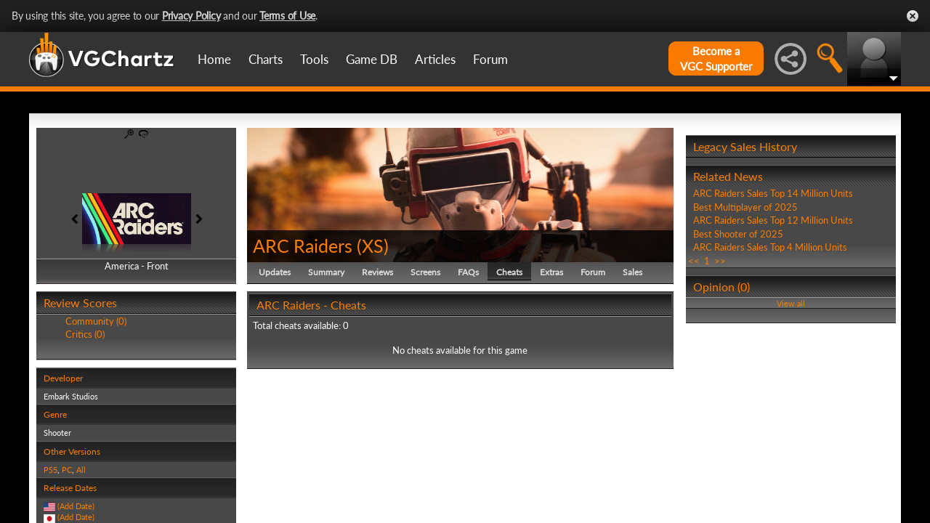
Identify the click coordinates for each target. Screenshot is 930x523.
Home (214, 59)
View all (791, 303)
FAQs (468, 272)
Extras (551, 272)
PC (67, 469)
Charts (265, 59)
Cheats (509, 272)
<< (694, 261)
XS (373, 245)
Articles (435, 59)
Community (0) (95, 321)
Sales (632, 272)
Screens (425, 272)
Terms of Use (287, 15)
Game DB (371, 59)
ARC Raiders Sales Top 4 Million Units (770, 247)
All (81, 469)
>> (720, 261)
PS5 (50, 469)
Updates (275, 272)
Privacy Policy (191, 15)
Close (912, 16)
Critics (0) (85, 334)
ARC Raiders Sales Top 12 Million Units (773, 220)
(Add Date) (75, 506)
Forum (490, 59)
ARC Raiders (302, 245)
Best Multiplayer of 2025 (745, 207)
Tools (314, 59)
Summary (326, 272)
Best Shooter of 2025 (738, 234)
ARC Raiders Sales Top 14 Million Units (773, 193)
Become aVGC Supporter (716, 58)
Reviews (377, 272)
